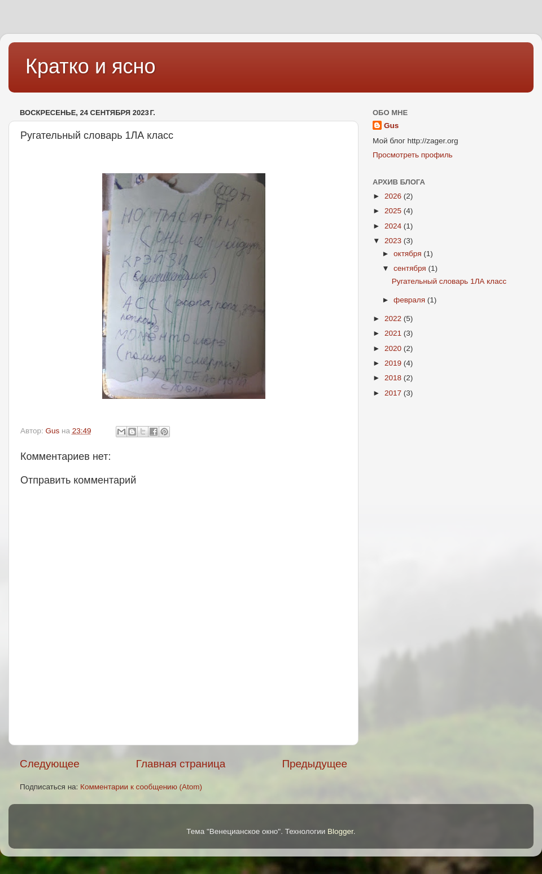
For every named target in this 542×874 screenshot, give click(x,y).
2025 (394, 211)
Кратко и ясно (90, 66)
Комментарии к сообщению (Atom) (141, 787)
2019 (394, 363)
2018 (394, 378)
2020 (394, 348)
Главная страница (181, 764)
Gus (391, 125)
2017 (394, 393)
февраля (410, 300)
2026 (394, 196)
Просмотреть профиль (413, 155)
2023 (394, 240)
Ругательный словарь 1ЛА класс (449, 281)
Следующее (50, 764)
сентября (411, 268)
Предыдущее (314, 764)
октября (408, 253)
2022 (394, 318)
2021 (394, 333)
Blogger (340, 831)
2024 (394, 226)
